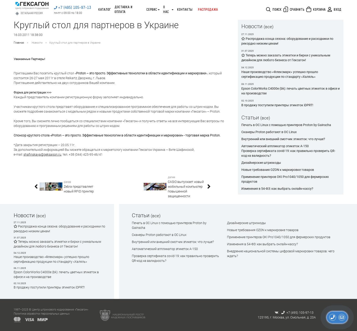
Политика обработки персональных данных (42, 313)
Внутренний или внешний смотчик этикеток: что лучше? (283, 139)
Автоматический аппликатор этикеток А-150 (275, 146)
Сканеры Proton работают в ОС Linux (269, 132)
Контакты (185, 9)
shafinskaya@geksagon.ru (42, 154)
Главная (19, 42)
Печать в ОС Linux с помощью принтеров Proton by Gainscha (286, 125)
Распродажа (208, 9)
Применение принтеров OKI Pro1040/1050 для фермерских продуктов (278, 237)
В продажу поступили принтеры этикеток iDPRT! (49, 287)
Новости (37, 42)
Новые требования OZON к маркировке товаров (277, 170)
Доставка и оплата (124, 10)
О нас (166, 10)
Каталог (104, 9)
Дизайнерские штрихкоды (261, 162)
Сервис (151, 9)
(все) (268, 26)
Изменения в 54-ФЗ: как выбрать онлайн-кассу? (277, 188)
